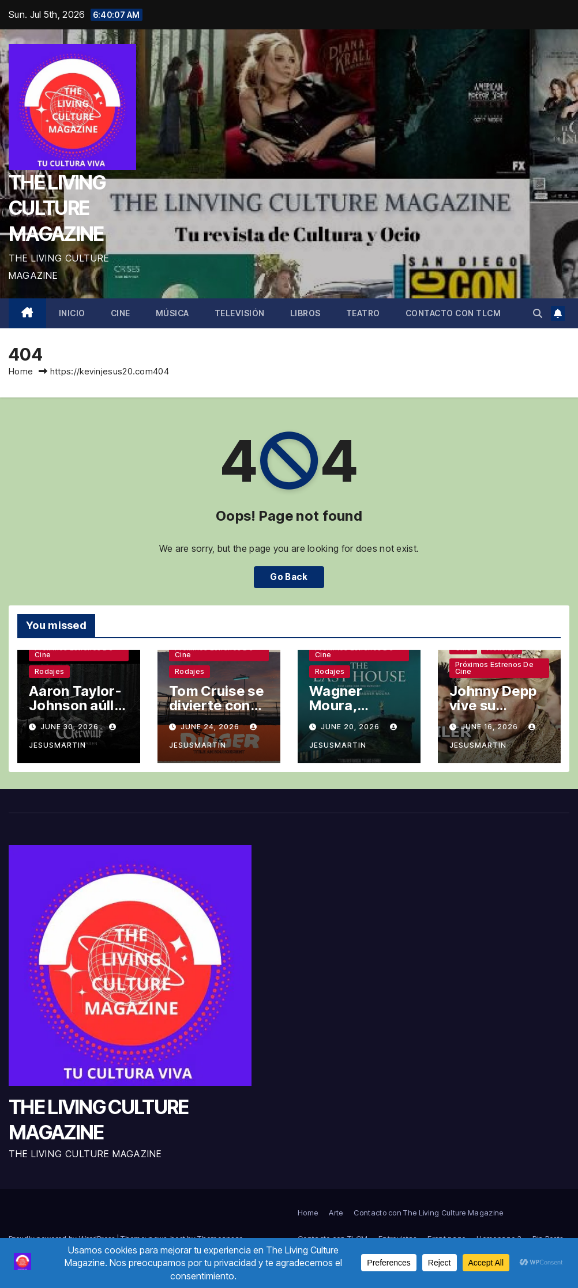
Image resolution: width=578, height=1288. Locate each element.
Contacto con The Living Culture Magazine (428, 1212)
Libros (305, 313)
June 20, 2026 (351, 726)
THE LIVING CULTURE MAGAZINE (57, 208)
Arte (336, 1212)
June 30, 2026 (70, 726)
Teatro (363, 313)
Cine (120, 313)
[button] (537, 313)
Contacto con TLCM (453, 313)
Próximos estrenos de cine (74, 651)
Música (172, 313)
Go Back (288, 576)
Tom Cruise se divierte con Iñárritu (216, 705)
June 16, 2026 (490, 726)
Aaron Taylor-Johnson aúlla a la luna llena (75, 705)
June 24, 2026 (211, 726)
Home (21, 371)
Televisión (240, 313)
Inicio (72, 313)
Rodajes (49, 671)
